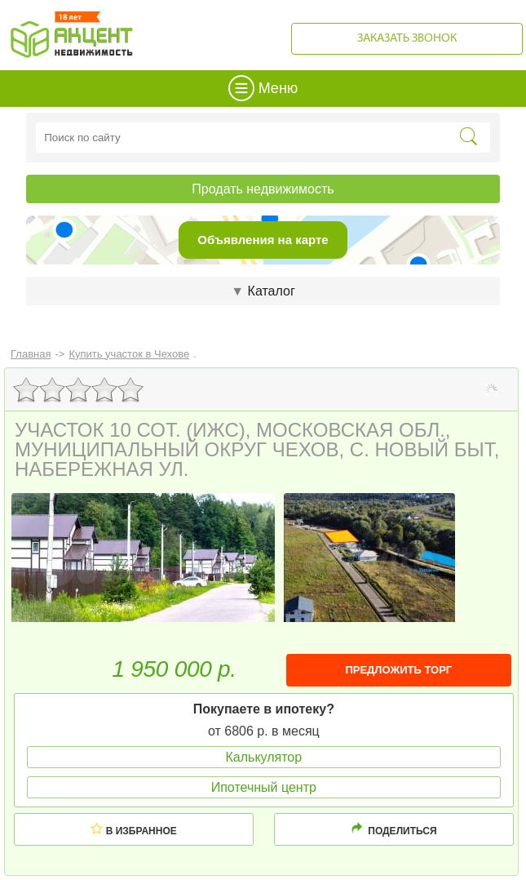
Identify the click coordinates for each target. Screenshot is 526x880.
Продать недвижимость (263, 189)
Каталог (262, 291)
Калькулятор (263, 757)
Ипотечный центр (263, 787)
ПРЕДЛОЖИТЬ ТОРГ (398, 670)
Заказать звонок (407, 39)
